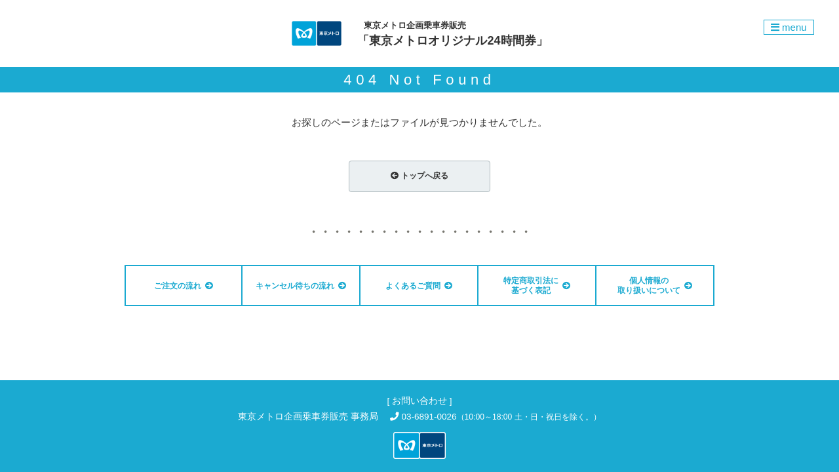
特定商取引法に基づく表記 (536, 285)
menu (789, 27)
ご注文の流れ (183, 285)
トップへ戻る (419, 175)
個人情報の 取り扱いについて (654, 285)
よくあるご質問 (418, 285)
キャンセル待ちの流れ (301, 285)
